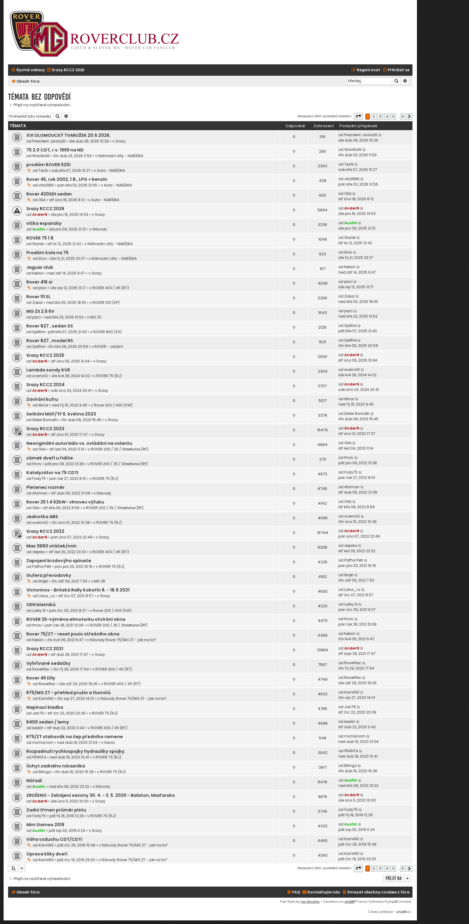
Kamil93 (46, 698)
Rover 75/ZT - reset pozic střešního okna (72, 634)
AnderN (39, 214)
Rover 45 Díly (40, 678)
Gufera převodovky (48, 575)
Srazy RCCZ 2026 (45, 209)
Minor (43, 405)
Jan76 (38, 713)
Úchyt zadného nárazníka (55, 766)
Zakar (37, 302)
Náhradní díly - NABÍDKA (120, 155)
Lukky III (38, 610)
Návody (99, 229)
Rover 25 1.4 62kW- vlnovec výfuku (65, 502)
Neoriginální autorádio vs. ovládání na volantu (79, 443)
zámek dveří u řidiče (49, 458)
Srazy (120, 141)
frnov (37, 463)
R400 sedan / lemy (47, 722)
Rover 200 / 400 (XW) (113, 405)
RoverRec (40, 669)
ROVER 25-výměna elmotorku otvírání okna (75, 619)
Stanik (38, 243)
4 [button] (387, 116)
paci (43, 287)
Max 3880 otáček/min (51, 546)
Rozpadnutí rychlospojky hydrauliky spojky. (76, 751)
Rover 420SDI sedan (49, 194)
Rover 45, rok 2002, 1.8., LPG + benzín (66, 179)
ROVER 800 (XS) (107, 331)
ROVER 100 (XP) (106, 302)
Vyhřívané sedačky (48, 663)
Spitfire (38, 331)
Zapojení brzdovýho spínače (58, 561)
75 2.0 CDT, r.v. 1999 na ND (55, 150)
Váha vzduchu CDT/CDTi (54, 839)
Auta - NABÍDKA (111, 170)
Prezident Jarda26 (49, 141)
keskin (37, 727)
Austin (38, 229)
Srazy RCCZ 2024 (45, 385)
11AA (42, 199)
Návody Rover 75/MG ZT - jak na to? (123, 639)
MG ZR (99, 581)
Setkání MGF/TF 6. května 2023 (61, 414)
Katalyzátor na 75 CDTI (52, 473)
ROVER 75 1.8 (40, 238)
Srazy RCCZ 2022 (45, 531)
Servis (109, 742)
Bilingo (45, 771)
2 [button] (374, 116)
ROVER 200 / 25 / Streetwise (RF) (119, 449)
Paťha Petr (41, 566)
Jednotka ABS (42, 517)
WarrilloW (41, 155)
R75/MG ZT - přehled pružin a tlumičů (68, 693)
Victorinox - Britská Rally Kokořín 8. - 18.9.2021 (78, 590)
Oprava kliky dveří (47, 854)
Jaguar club (39, 267)
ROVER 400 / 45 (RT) (110, 287)
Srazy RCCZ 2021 (44, 649)
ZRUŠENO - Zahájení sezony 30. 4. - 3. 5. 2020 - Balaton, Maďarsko (100, 795)
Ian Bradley (310, 901)
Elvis (42, 258)
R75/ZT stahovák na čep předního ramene (74, 737)
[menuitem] (65, 70)
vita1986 (46, 185)
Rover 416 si (39, 282)
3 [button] (380, 116)
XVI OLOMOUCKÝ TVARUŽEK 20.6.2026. (68, 135)
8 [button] (403, 116)
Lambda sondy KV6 (48, 370)
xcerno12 (40, 375)
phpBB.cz (404, 911)
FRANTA (39, 757)
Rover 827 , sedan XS (49, 326)
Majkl (43, 581)
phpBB (349, 901)
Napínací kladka (44, 707)
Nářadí (34, 781)
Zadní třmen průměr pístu (56, 810)
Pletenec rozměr (45, 487)
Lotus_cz (47, 595)
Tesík (43, 170)
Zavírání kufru (42, 399)
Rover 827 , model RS (49, 341)
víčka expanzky (44, 223)
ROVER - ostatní (109, 346)
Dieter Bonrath (45, 419)
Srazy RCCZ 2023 (45, 429)
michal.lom (43, 742)
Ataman (40, 493)
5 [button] (393, 116)
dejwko (38, 551)
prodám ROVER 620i (48, 165)
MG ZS (95, 317)
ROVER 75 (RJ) (109, 375)
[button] (358, 116)
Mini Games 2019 (45, 825)
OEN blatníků (41, 605)
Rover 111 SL (38, 297)
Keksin (38, 273)
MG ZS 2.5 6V (40, 311)
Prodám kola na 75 (47, 253)
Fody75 (39, 478)
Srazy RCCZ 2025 (45, 355)
